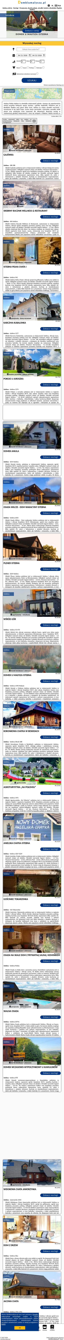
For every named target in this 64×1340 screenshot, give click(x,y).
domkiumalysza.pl (32, 2)
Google (35, 1314)
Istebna (6, 129)
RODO (4, 1324)
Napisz (61, 1339)
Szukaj (32, 80)
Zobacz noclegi (50, 160)
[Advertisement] (32, 1126)
